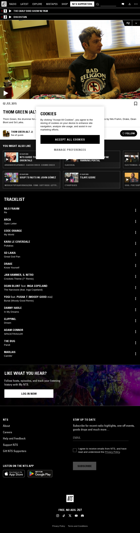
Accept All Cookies (70, 139)
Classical (70, 165)
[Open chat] (123, 4)
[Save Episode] (135, 103)
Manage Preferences (70, 149)
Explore (37, 4)
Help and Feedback (14, 438)
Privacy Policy (112, 452)
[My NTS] (130, 4)
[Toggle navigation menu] (136, 4)
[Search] (97, 4)
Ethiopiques (71, 185)
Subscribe (84, 466)
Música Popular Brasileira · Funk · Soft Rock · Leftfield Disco (32, 185)
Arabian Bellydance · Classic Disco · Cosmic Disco (30, 165)
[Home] (4, 4)
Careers (7, 432)
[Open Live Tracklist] (127, 23)
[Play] (70, 59)
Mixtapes (52, 4)
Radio (12, 4)
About (6, 426)
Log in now (29, 393)
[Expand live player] (136, 23)
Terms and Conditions (78, 526)
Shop (65, 4)
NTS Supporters (82, 4)
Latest (24, 4)
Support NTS (10, 445)
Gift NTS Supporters (14, 451)
